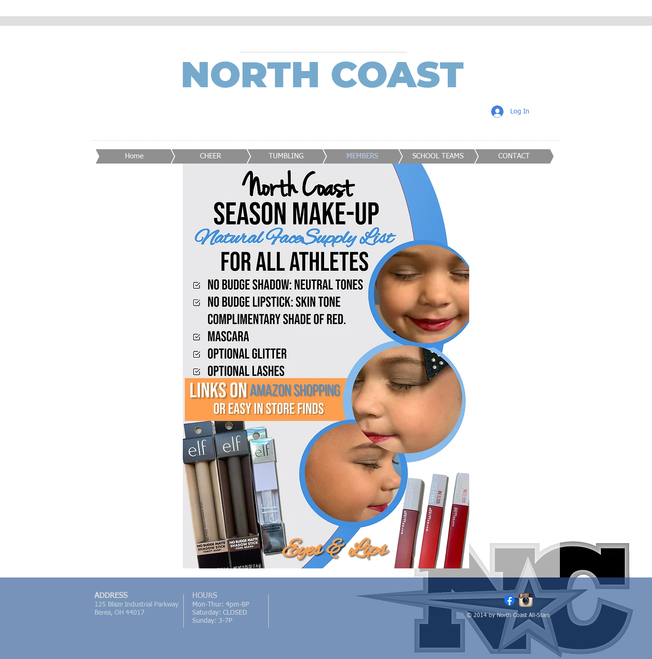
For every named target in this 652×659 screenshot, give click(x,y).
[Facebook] (509, 600)
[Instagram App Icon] (526, 600)
